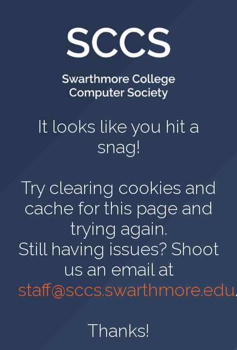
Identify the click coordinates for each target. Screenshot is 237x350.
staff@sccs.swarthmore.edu (126, 290)
